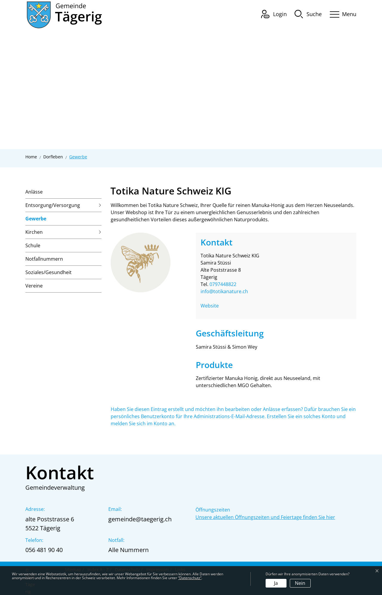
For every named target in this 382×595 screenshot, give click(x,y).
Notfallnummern (44, 259)
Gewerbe (35, 220)
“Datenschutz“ (189, 577)
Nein (300, 583)
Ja (276, 583)
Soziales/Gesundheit (48, 272)
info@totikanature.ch (224, 291)
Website (213, 305)
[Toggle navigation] (341, 13)
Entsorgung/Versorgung (52, 205)
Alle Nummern (128, 550)
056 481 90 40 (44, 550)
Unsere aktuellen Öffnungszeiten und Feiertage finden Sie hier (265, 517)
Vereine (34, 285)
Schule (32, 245)
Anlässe (34, 191)
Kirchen (34, 232)
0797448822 (223, 284)
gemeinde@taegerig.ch (140, 519)
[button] (308, 13)
